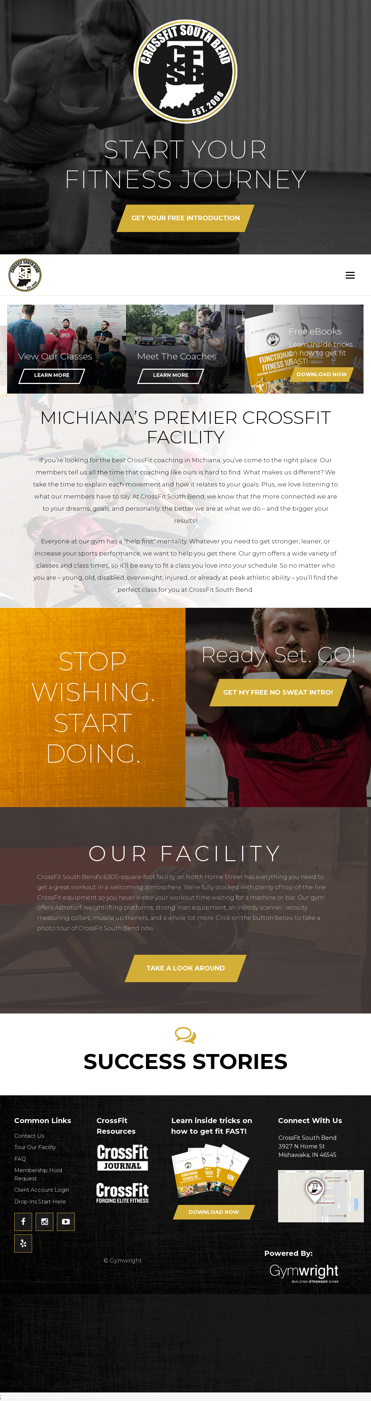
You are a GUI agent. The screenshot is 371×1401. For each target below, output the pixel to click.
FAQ (20, 1158)
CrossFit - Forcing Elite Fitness (123, 1193)
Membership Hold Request (38, 1174)
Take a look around (185, 968)
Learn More (51, 375)
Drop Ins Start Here (40, 1201)
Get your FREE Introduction (185, 218)
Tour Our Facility (35, 1147)
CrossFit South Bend (51, 274)
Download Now (322, 374)
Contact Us (29, 1135)
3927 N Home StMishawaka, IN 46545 (321, 1146)
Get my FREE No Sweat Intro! (278, 692)
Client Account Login (41, 1189)
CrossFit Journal (123, 1160)
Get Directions (321, 1199)
